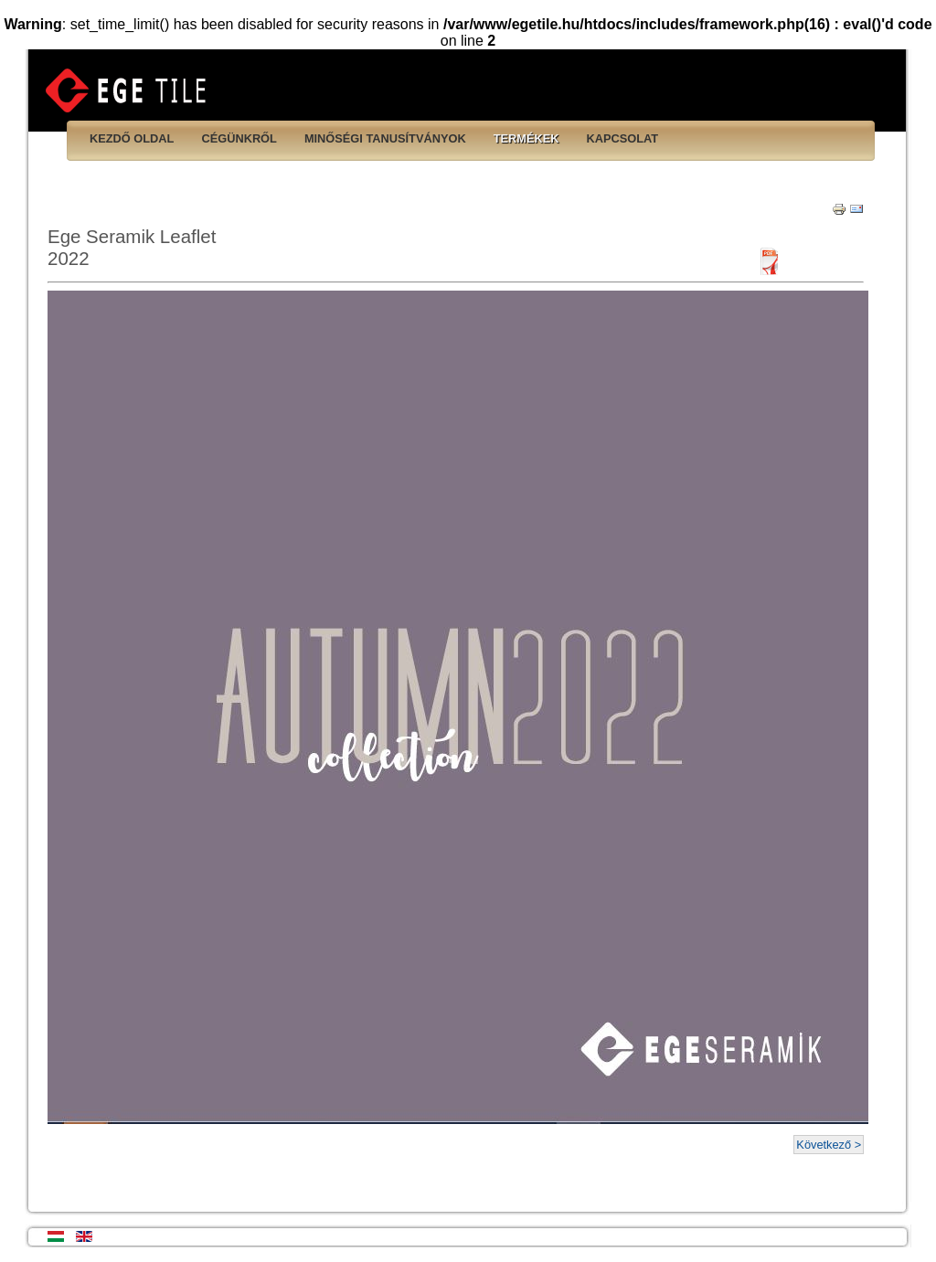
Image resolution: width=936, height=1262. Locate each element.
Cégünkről (238, 138)
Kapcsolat (623, 138)
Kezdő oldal (132, 138)
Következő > (828, 1144)
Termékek (526, 138)
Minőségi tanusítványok (385, 138)
